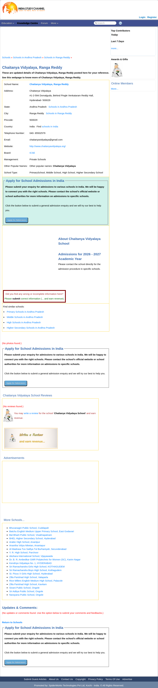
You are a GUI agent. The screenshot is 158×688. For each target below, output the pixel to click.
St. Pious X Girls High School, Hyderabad (31, 573)
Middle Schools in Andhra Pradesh (25, 317)
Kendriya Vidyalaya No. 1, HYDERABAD (30, 563)
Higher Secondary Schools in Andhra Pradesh (31, 327)
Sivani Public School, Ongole (24, 587)
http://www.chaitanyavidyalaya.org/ (48, 146)
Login (142, 17)
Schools (6, 57)
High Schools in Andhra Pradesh (24, 322)
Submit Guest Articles (35, 679)
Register (152, 17)
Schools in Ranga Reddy (57, 57)
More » (54, 23)
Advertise (127, 679)
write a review (31, 413)
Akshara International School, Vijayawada (31, 556)
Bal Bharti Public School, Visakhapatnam (30, 535)
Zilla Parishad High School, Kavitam (28, 584)
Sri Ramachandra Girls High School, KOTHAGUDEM (37, 566)
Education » (8, 23)
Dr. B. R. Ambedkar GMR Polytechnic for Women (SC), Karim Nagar (44, 559)
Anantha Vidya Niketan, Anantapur (27, 545)
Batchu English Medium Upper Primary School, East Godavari (41, 531)
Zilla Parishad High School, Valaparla (28, 577)
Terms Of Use (112, 679)
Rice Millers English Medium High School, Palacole (36, 580)
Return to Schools (12, 622)
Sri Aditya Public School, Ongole (26, 591)
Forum (44, 23)
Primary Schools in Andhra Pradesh (25, 311)
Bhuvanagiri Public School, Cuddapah (29, 528)
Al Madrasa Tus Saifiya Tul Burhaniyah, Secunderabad (37, 549)
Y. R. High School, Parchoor (23, 552)
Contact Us (67, 679)
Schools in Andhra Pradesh (27, 57)
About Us (54, 679)
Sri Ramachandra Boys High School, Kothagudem (35, 570)
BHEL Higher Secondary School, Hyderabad (32, 538)
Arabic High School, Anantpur (24, 542)
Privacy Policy (95, 679)
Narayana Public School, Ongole (26, 594)
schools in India (50, 126)
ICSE (32, 152)
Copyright (81, 679)
